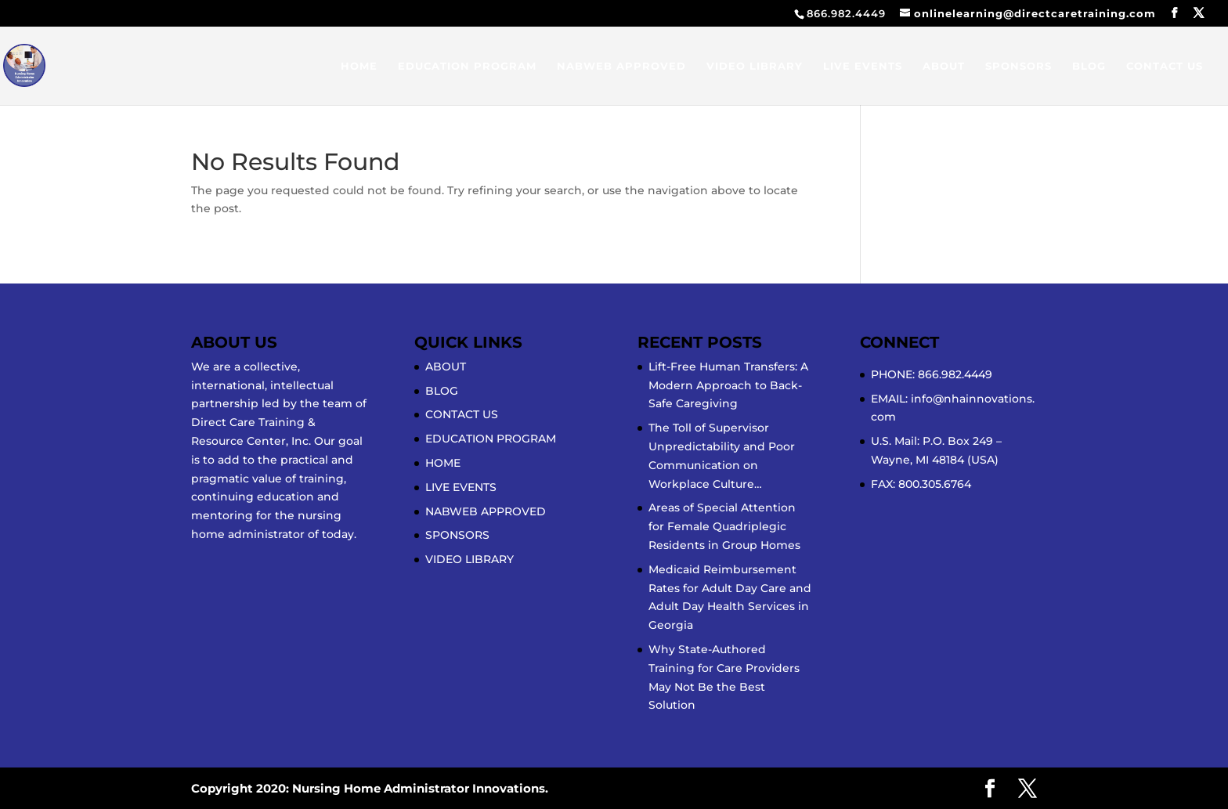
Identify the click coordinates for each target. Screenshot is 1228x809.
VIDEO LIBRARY (754, 66)
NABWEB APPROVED (621, 66)
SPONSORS (1018, 66)
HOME (359, 66)
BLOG (1089, 66)
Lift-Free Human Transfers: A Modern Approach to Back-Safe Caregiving (728, 385)
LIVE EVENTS (862, 66)
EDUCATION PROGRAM (467, 66)
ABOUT (944, 66)
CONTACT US (1164, 66)
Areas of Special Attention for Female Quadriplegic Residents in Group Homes (724, 526)
